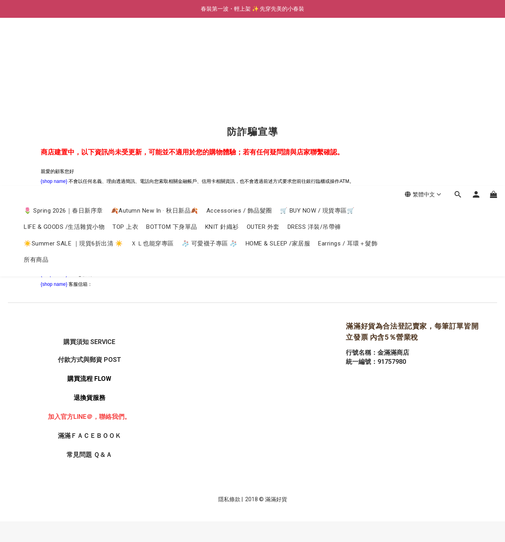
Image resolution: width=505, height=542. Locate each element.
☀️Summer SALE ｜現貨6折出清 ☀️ (73, 75)
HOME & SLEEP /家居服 (278, 75)
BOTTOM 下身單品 (171, 58)
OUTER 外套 (263, 58)
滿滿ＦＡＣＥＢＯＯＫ (89, 435)
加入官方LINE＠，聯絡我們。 (89, 416)
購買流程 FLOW (89, 378)
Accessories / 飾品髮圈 (239, 42)
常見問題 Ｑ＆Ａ (89, 454)
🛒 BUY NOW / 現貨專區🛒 (317, 42)
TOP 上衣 (125, 58)
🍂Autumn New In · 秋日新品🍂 (154, 42)
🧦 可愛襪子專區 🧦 (210, 75)
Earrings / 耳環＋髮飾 (347, 75)
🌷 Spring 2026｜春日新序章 (63, 42)
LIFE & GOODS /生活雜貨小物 (64, 58)
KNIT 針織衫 (222, 58)
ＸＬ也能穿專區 (152, 75)
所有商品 (36, 91)
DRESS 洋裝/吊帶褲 (314, 58)
